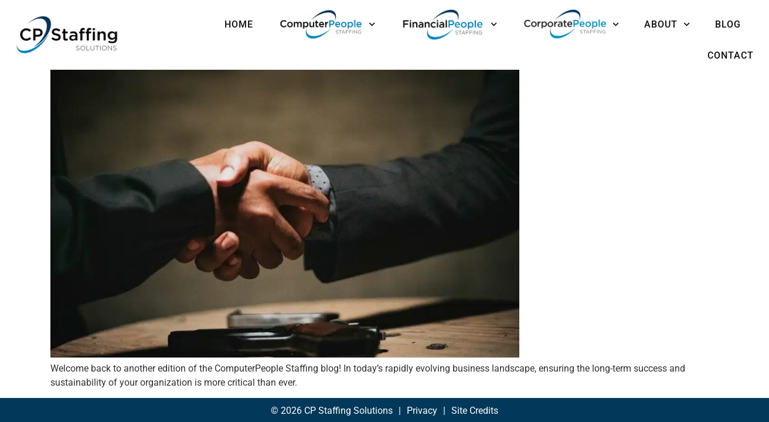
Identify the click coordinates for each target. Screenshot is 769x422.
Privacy (422, 393)
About (667, 24)
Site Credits (474, 393)
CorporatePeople (570, 24)
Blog (728, 24)
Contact (730, 55)
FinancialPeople (448, 24)
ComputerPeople (326, 24)
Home (238, 24)
